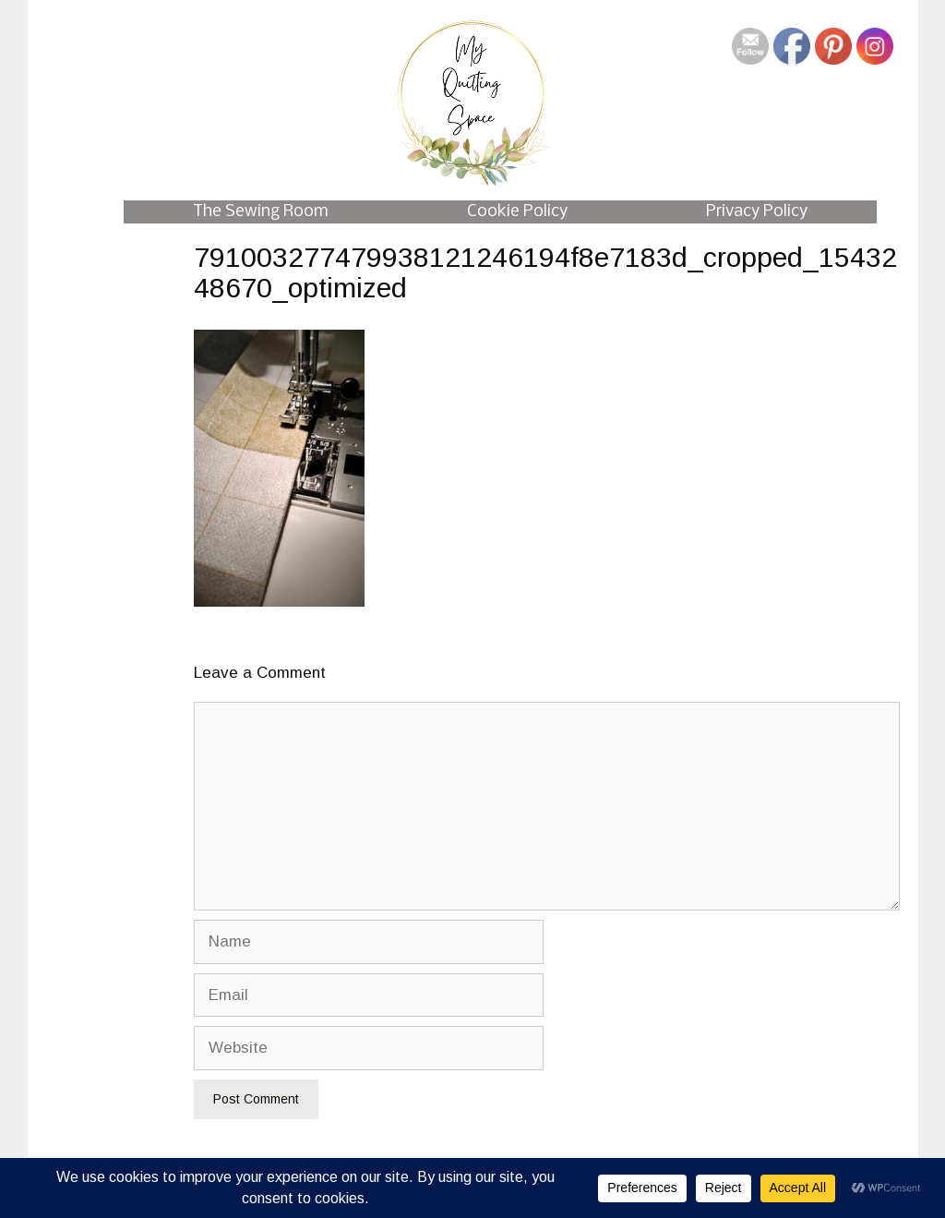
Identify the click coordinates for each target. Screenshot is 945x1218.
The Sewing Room (261, 212)
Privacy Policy (756, 212)
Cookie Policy (517, 212)
